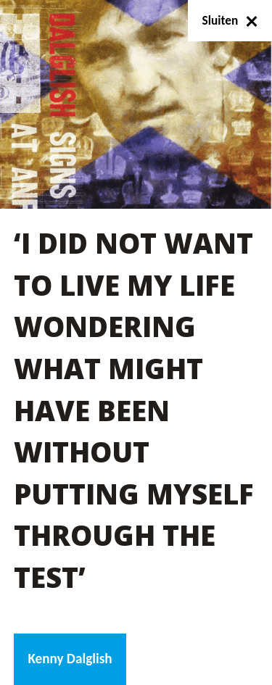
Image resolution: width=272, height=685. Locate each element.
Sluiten (230, 20)
